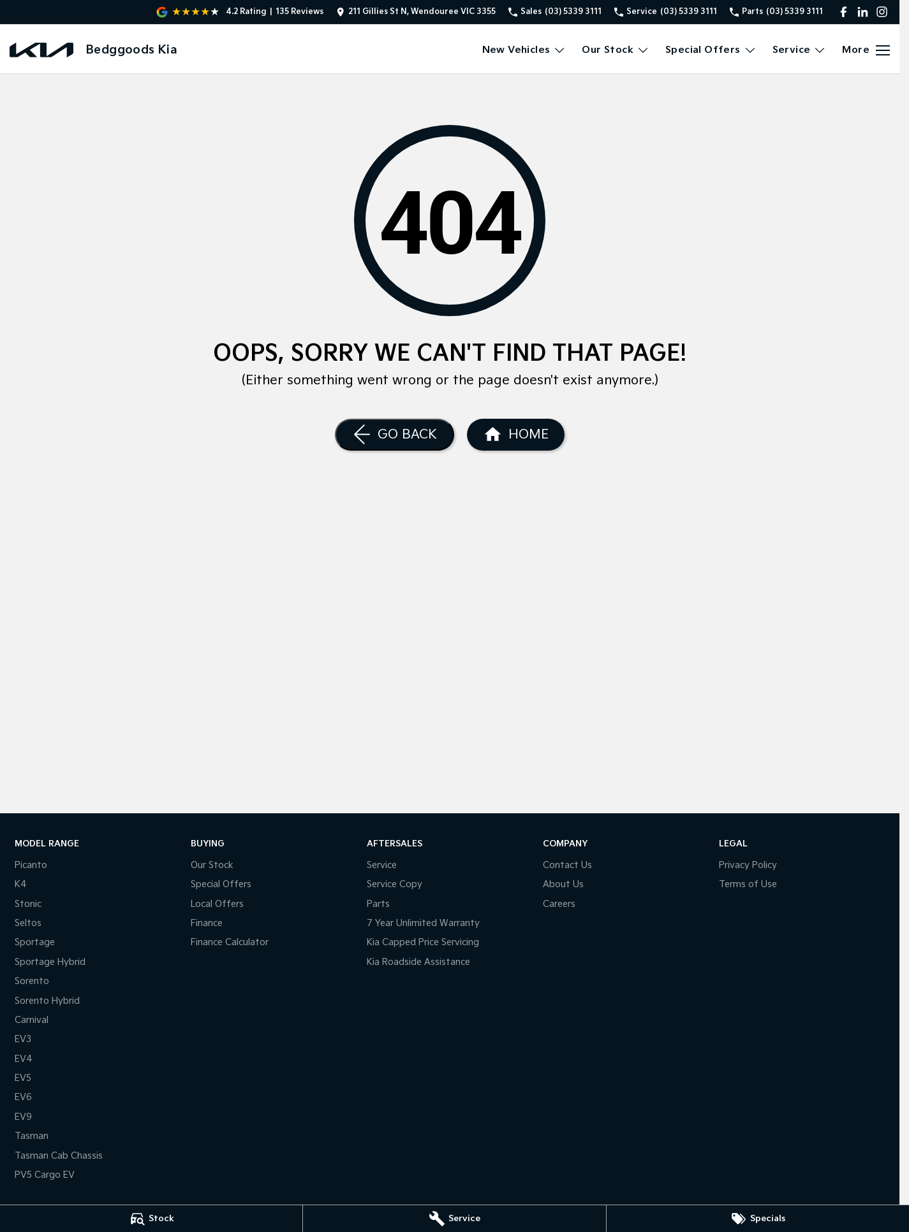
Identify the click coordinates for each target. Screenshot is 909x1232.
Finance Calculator (230, 942)
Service (382, 865)
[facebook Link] (844, 12)
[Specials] (758, 1218)
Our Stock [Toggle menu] (615, 50)
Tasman (31, 1136)
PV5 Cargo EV (45, 1175)
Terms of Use (748, 884)
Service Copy (394, 884)
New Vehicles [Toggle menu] (524, 50)
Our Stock (212, 865)
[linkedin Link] (863, 12)
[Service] (454, 1218)
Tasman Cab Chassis (59, 1155)
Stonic (28, 904)
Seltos (28, 923)
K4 (21, 884)
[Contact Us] (416, 12)
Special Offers (221, 884)
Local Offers (217, 904)
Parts (378, 904)
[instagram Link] (882, 12)
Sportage (35, 942)
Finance (207, 923)
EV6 (23, 1097)
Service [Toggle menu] (799, 50)
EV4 (24, 1059)
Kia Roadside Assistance (418, 962)
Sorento (32, 981)
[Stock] (151, 1218)
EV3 (23, 1039)
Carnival (31, 1020)
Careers (559, 904)
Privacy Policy (748, 865)
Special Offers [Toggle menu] (711, 50)
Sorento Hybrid (47, 1001)
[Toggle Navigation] (866, 50)
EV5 (23, 1078)
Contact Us (567, 865)
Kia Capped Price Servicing (423, 942)
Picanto (31, 865)
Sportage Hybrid (50, 962)
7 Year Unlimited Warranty (423, 923)
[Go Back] (394, 435)
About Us (563, 884)
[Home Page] (41, 50)
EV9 (23, 1117)
